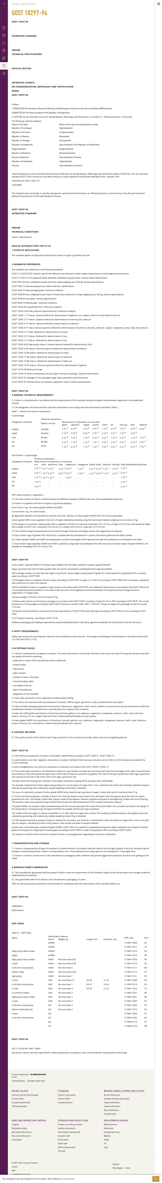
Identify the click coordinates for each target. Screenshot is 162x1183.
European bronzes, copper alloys (116, 1098)
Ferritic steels (63, 1139)
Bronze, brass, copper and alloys (124, 1091)
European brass (110, 1114)
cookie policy (69, 1178)
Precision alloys (18, 1098)
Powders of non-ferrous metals (70, 1124)
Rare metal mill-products (21, 1136)
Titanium (63, 1091)
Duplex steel (62, 1143)
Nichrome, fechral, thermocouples (25, 1095)
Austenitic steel (64, 1136)
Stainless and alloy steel (73, 1120)
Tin (105, 1143)
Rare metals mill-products (22, 1132)
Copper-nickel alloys (111, 1102)
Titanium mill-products (67, 1095)
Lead (106, 1147)
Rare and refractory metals (29, 1120)
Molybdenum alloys (19, 1128)
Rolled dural (108, 1128)
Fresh (128, 1168)
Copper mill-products (112, 1106)
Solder (106, 1139)
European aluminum (112, 1132)
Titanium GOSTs (64, 1098)
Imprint (15, 1166)
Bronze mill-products (112, 1095)
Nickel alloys (20, 1091)
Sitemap (116, 1164)
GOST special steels (19, 1106)
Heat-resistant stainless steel (69, 1132)
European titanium (65, 1102)
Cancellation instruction (21, 1174)
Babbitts (107, 1136)
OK (155, 1179)
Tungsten (15, 1124)
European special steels (21, 1102)
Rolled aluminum (110, 1124)
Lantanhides (17, 1139)
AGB (13, 1170)
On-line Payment (18, 1081)
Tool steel (61, 1151)
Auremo (4, 15)
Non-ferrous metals (116, 1120)
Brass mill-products (111, 1110)
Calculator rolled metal (36, 1081)
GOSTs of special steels (66, 1147)
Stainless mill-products (66, 1128)
